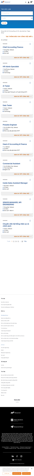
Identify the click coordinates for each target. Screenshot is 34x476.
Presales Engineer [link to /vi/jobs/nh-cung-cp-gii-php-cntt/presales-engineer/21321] (10, 125)
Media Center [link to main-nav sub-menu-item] (3, 392)
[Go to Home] (5, 2)
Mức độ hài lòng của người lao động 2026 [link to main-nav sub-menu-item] (9, 380)
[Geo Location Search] (32, 18)
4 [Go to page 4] (16, 241)
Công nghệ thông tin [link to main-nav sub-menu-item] (5, 357)
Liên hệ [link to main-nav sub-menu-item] (2, 365)
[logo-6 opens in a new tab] (17, 427)
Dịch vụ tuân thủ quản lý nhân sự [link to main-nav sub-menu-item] (7, 325)
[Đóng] (31, 470)
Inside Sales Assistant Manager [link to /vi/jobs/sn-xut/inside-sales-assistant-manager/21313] (15, 183)
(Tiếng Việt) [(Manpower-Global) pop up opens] (17, 460)
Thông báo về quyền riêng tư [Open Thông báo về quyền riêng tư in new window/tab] (25, 447)
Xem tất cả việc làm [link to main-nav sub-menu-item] (5, 302)
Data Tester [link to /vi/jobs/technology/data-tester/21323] (7, 105)
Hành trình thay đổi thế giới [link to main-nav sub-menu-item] (6, 367)
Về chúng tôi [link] (4, 361)
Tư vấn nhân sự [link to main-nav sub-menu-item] (4, 328)
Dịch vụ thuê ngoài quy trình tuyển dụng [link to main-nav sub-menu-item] (9, 323)
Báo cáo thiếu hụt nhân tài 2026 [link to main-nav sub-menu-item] (7, 375)
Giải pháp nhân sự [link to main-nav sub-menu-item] (4, 315)
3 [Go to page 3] (15, 241)
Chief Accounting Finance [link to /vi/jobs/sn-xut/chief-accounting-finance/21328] (13, 47)
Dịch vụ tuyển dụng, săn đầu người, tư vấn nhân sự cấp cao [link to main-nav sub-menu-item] (12, 335)
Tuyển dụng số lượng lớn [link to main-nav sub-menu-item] (6, 330)
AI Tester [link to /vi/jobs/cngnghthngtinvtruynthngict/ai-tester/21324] (6, 86)
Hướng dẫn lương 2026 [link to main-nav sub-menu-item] (5, 382)
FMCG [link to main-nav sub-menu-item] (2, 350)
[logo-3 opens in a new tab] (17, 420)
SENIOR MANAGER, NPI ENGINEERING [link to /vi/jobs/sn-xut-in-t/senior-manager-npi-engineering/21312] (12, 203)
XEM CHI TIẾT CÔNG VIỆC (22, 57)
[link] (17, 456)
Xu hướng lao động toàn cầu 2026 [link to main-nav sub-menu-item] (7, 385)
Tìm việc (4, 23)
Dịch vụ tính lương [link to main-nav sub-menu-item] (4, 333)
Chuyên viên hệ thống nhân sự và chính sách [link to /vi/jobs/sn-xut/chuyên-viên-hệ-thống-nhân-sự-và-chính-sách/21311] (16, 225)
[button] (31, 2)
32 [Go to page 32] (22, 241)
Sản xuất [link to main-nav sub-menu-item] (3, 355)
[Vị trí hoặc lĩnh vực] (17, 13)
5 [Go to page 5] (18, 241)
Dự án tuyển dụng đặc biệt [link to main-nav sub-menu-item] (6, 304)
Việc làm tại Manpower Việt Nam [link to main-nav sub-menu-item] (7, 307)
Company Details (5, 447)
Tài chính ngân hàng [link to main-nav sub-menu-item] (5, 347)
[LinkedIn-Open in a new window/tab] (13, 456)
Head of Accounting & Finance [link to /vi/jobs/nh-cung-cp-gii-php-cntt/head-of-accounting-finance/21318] (15, 144)
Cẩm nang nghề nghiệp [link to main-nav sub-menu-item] (5, 387)
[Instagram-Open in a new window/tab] (21, 456)
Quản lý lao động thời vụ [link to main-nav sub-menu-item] (5, 318)
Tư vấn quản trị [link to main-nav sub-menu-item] (4, 390)
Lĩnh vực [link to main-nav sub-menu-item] (2, 344)
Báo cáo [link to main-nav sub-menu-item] (2, 395)
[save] (30, 44)
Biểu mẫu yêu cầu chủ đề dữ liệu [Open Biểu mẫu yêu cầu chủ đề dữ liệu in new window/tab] (24, 448)
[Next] (20, 241)
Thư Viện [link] (3, 371)
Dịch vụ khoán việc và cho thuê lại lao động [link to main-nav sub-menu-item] (9, 338)
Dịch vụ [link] (3, 311)
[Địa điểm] (17, 18)
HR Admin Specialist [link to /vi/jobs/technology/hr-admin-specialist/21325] (11, 67)
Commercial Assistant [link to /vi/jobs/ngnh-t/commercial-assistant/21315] (11, 164)
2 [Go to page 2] (13, 241)
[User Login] (28, 2)
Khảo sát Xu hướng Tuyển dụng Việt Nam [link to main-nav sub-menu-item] (9, 377)
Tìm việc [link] (3, 298)
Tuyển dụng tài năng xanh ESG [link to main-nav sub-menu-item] (7, 340)
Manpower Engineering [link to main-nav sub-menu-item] (5, 352)
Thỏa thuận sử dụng (14, 447)
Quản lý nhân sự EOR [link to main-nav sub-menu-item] (5, 320)
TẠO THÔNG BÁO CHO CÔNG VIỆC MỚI (19, 36)
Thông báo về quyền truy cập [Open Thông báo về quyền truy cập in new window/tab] (10, 448)
